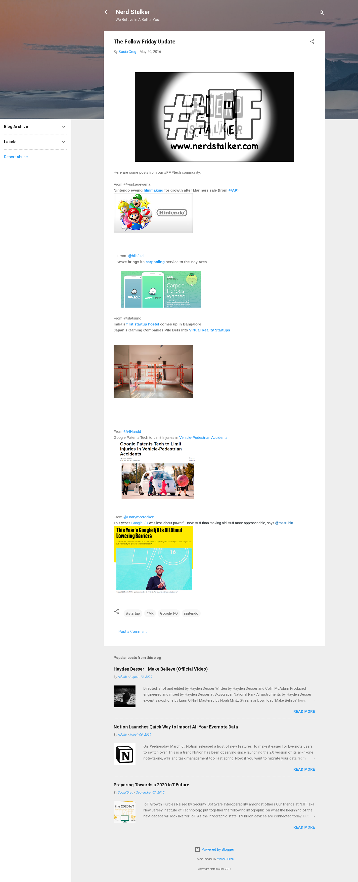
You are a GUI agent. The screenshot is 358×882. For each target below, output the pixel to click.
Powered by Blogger (214, 849)
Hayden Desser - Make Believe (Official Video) (161, 669)
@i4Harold (132, 431)
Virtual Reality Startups (209, 330)
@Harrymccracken (138, 517)
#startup (133, 613)
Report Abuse (16, 157)
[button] (312, 42)
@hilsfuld (135, 256)
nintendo (191, 613)
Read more (304, 711)
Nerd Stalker (133, 11)
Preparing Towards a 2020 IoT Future (151, 784)
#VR (150, 613)
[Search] (322, 13)
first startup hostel (142, 324)
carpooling (155, 262)
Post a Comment (133, 631)
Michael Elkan (225, 859)
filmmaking (153, 190)
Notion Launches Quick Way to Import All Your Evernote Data (176, 726)
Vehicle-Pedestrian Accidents (203, 437)
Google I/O (139, 523)
